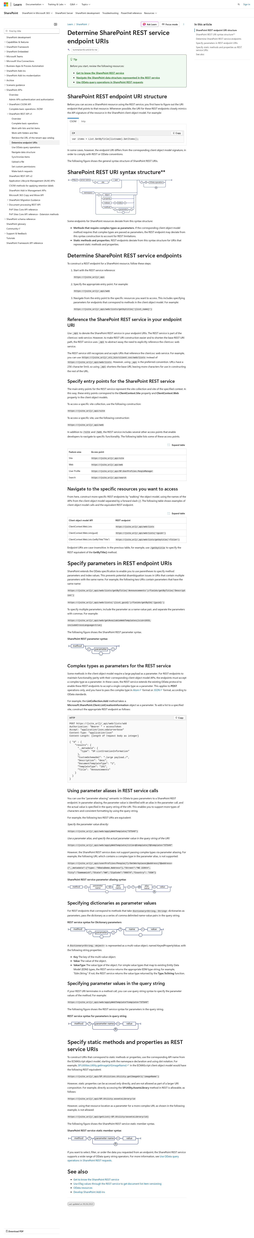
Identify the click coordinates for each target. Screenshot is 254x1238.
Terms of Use (118, 1228)
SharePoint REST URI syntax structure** (215, 34)
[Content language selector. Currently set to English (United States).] (19, 1220)
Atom (136, 690)
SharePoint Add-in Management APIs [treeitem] (27, 190)
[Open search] (239, 4)
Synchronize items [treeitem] (21, 156)
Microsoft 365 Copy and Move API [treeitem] (26, 195)
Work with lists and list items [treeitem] (26, 128)
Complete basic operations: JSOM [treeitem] (26, 108)
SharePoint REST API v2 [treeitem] (20, 176)
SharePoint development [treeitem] (18, 37)
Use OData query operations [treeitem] (26, 147)
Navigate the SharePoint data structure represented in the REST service (118, 77)
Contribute (58, 1228)
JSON (157, 690)
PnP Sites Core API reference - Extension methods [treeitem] (34, 214)
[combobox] (32, 31)
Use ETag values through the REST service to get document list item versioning (117, 1183)
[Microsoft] (6, 4)
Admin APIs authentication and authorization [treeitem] (31, 99)
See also (200, 54)
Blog (44, 1228)
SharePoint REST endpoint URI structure (216, 30)
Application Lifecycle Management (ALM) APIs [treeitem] (32, 180)
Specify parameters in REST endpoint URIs (217, 42)
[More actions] (184, 24)
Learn (70, 24)
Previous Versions (29, 1228)
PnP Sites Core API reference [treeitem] (23, 209)
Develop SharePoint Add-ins (89, 1192)
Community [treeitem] (12, 228)
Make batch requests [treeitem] (22, 171)
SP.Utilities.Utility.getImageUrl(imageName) (102, 1065)
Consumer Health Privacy (93, 1228)
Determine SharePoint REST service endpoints (218, 38)
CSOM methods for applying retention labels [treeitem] (31, 185)
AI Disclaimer (10, 1228)
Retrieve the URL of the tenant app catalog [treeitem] (33, 137)
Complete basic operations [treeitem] (25, 123)
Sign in (246, 4)
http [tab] (83, 121)
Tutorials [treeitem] (10, 238)
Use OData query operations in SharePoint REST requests (109, 82)
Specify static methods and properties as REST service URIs (219, 49)
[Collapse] (56, 24)
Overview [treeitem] (13, 94)
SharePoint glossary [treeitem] (16, 223)
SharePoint (81, 24)
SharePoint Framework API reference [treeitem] (24, 242)
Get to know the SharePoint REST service (100, 73)
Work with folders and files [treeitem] (25, 132)
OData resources (83, 1187)
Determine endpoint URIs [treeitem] (24, 142)
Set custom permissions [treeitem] (23, 166)
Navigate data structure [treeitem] (23, 152)
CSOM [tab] (73, 121)
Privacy (70, 1228)
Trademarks (134, 1228)
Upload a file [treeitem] (18, 161)
